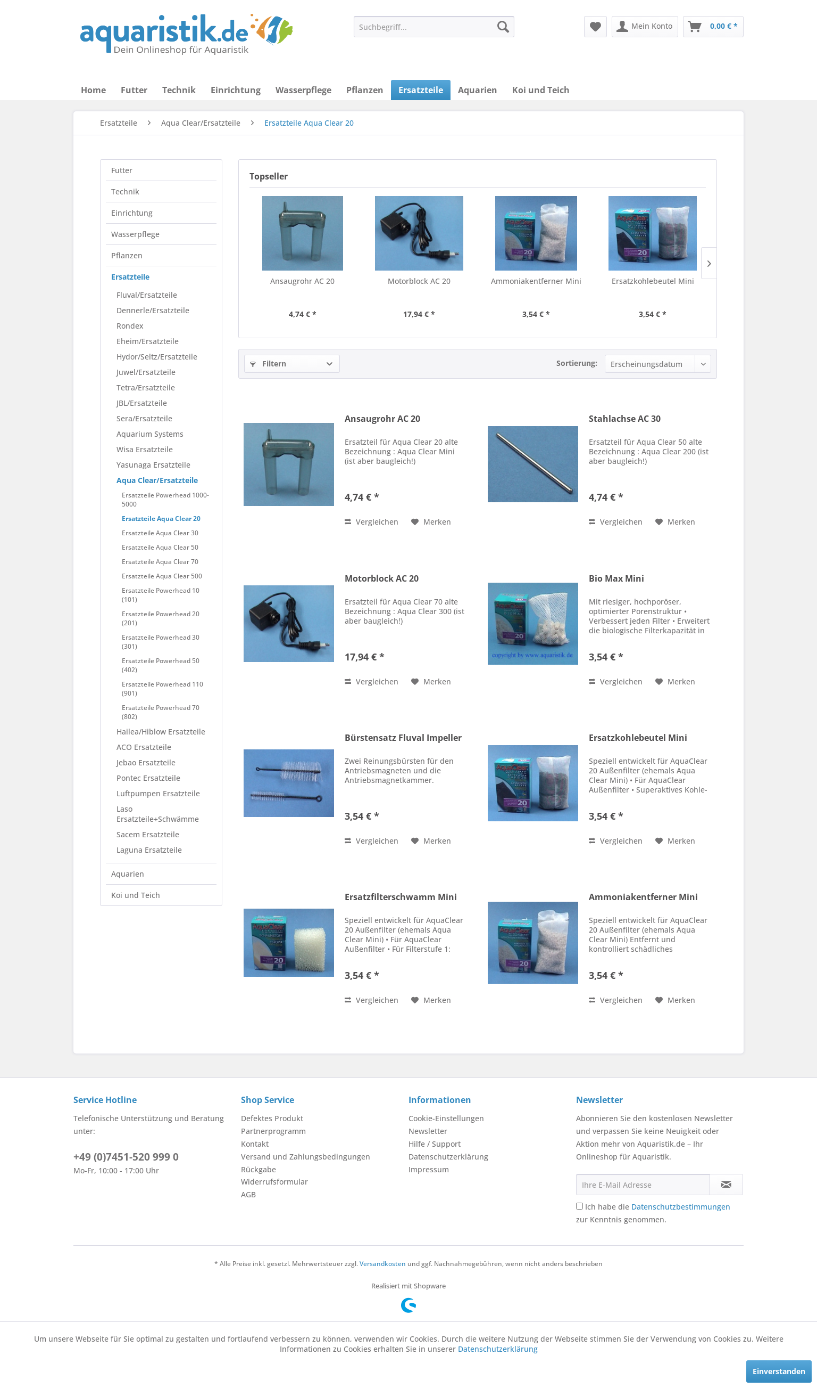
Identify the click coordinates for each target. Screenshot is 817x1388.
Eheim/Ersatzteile (147, 341)
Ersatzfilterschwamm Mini (401, 897)
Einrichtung (132, 213)
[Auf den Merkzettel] (431, 522)
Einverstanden (779, 1371)
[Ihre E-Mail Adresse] (643, 1184)
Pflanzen (127, 255)
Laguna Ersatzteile (149, 850)
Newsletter (427, 1131)
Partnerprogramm (273, 1131)
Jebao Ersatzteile (146, 762)
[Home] (93, 90)
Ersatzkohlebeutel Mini (653, 281)
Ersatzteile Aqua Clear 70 (160, 561)
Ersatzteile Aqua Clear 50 (160, 547)
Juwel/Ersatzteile (146, 372)
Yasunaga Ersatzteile (153, 465)
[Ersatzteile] (421, 90)
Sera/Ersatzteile (144, 418)
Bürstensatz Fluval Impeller (403, 738)
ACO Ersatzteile (143, 747)
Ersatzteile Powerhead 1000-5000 (165, 500)
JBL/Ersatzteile (141, 403)
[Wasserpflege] (303, 90)
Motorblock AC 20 (419, 281)
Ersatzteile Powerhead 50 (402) (160, 665)
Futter (121, 170)
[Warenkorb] (713, 26)
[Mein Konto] (645, 26)
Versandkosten (383, 1263)
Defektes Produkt (272, 1118)
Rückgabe (258, 1169)
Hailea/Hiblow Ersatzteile (160, 731)
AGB (248, 1194)
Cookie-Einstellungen (446, 1118)
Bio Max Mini (616, 578)
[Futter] (134, 90)
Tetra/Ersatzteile (145, 387)
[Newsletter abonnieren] (726, 1184)
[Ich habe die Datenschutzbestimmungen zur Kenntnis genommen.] (579, 1206)
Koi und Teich (135, 895)
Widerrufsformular (274, 1182)
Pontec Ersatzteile (148, 778)
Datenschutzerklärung (448, 1157)
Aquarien (127, 874)
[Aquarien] (478, 90)
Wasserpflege (135, 234)
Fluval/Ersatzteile (146, 295)
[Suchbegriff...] (434, 26)
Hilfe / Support (434, 1144)
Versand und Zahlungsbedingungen (305, 1157)
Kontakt (255, 1144)
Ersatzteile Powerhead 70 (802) (160, 712)
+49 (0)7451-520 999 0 (126, 1157)
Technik (125, 191)
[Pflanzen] (365, 90)
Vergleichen (371, 522)
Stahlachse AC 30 (625, 418)
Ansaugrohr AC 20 (302, 281)
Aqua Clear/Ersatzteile (157, 480)
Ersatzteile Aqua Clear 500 (162, 576)
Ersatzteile (130, 277)
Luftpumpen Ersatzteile (158, 793)
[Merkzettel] (595, 26)
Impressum (428, 1169)
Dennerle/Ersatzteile (152, 310)
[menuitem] (434, 26)
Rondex (130, 326)
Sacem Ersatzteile (147, 834)
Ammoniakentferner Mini (536, 281)
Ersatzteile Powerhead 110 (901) (162, 689)
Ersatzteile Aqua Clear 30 (160, 532)
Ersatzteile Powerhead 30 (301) (160, 642)
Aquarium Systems (150, 434)
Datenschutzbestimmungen (680, 1207)
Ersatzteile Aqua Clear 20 (161, 518)
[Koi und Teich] (541, 90)
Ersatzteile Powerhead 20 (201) (160, 618)
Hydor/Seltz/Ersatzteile (156, 357)
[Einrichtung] (235, 90)
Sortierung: (576, 363)
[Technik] (179, 90)
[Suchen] (503, 26)
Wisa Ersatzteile (144, 449)
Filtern (268, 363)
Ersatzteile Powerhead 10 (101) (160, 595)
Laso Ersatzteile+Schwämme (157, 814)
